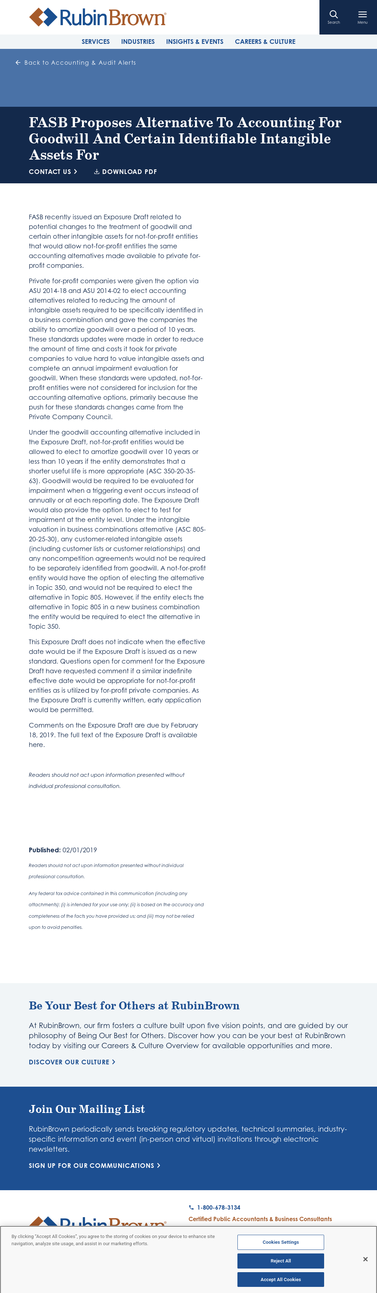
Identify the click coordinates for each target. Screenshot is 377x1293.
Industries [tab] (138, 41)
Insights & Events (194, 41)
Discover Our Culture (73, 1062)
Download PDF (125, 171)
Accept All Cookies (281, 1282)
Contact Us (54, 171)
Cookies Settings (281, 1245)
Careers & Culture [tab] (265, 41)
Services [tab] (96, 41)
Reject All (281, 1263)
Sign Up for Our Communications (96, 1165)
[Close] (365, 1262)
